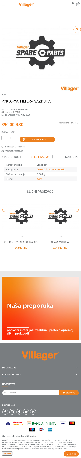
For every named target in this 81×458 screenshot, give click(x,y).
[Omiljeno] (71, 4)
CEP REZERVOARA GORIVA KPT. (21, 242)
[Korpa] (77, 7)
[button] (13, 146)
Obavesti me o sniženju (68, 123)
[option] (41, 53)
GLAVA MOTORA (60, 242)
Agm (39, 178)
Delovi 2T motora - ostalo (15, 109)
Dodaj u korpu (39, 139)
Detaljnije (7, 453)
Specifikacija (40, 156)
